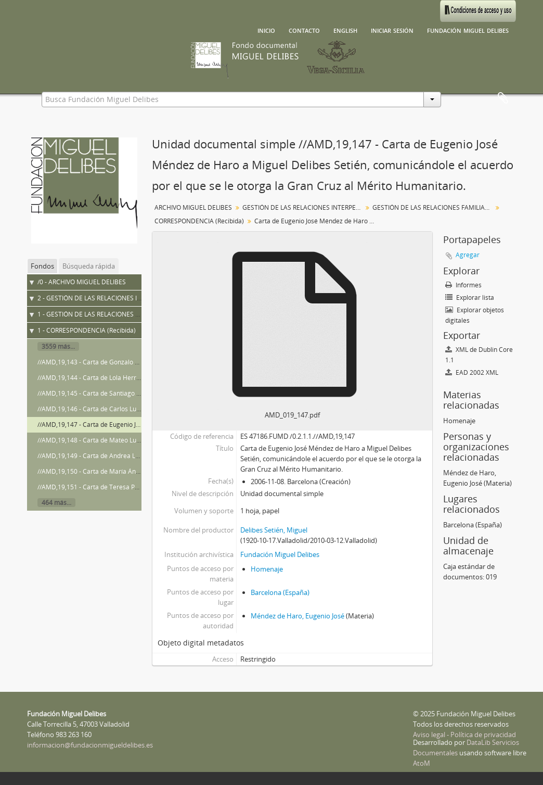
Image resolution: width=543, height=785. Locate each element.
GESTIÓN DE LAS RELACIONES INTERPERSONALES (303, 207)
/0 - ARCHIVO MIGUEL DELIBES (81, 281)
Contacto (304, 29)
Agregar (468, 254)
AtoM (421, 763)
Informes (463, 285)
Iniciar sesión (392, 29)
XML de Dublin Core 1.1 (479, 354)
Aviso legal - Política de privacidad (464, 734)
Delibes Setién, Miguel (273, 530)
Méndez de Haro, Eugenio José (297, 616)
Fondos (42, 266)
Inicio (266, 29)
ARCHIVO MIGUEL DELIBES (193, 207)
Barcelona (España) (280, 592)
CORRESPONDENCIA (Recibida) (199, 221)
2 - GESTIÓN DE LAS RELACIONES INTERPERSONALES (114, 298)
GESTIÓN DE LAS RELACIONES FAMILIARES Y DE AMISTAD (433, 207)
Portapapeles (503, 98)
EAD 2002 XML (471, 372)
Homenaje (267, 569)
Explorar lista (469, 297)
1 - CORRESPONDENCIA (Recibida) (86, 330)
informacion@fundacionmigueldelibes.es (90, 745)
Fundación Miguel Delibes (468, 29)
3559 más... (58, 346)
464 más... (56, 502)
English (345, 29)
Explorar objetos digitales (474, 315)
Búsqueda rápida (88, 266)
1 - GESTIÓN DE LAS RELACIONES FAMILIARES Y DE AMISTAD (125, 314)
